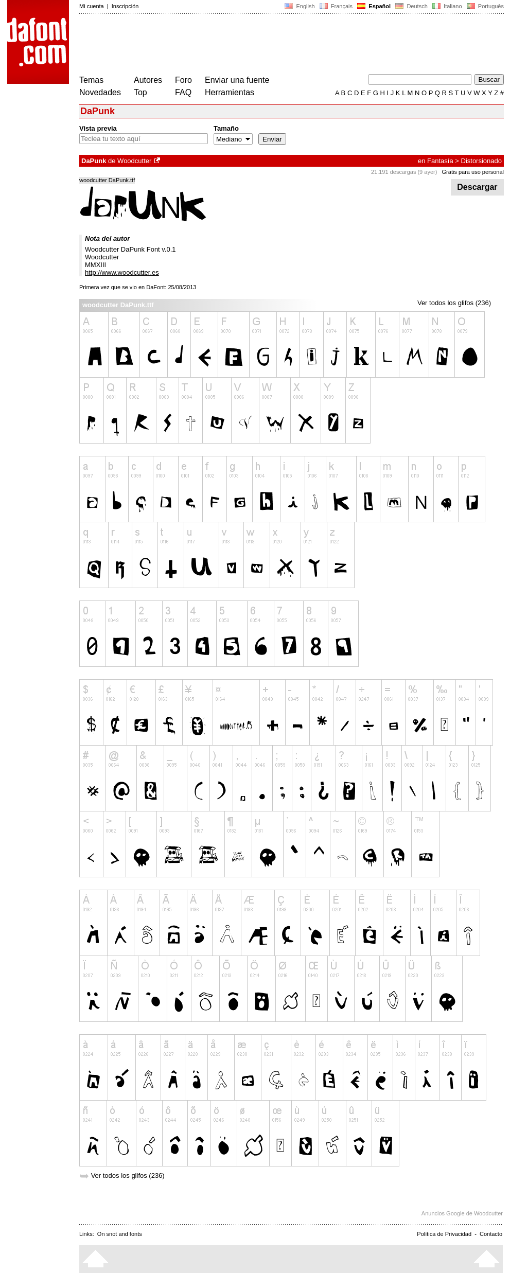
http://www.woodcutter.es (122, 272)
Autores (148, 80)
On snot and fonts (119, 1234)
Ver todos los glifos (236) (454, 303)
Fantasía (440, 161)
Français (336, 6)
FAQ (183, 92)
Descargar (477, 187)
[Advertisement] (266, 45)
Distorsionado (481, 161)
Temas (91, 80)
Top (140, 92)
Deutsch (411, 6)
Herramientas (229, 92)
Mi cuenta (91, 6)
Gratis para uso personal (473, 172)
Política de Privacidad (444, 1234)
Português (484, 6)
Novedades (100, 92)
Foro (183, 80)
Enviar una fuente (237, 80)
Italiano (447, 6)
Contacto (491, 1234)
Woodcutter (134, 161)
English (299, 6)
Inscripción (125, 6)
